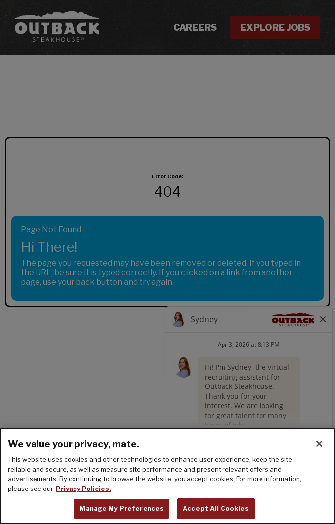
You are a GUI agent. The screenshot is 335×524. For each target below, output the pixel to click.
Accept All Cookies (216, 508)
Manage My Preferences (121, 508)
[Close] (319, 443)
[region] (167, 476)
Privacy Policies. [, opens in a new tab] (83, 488)
